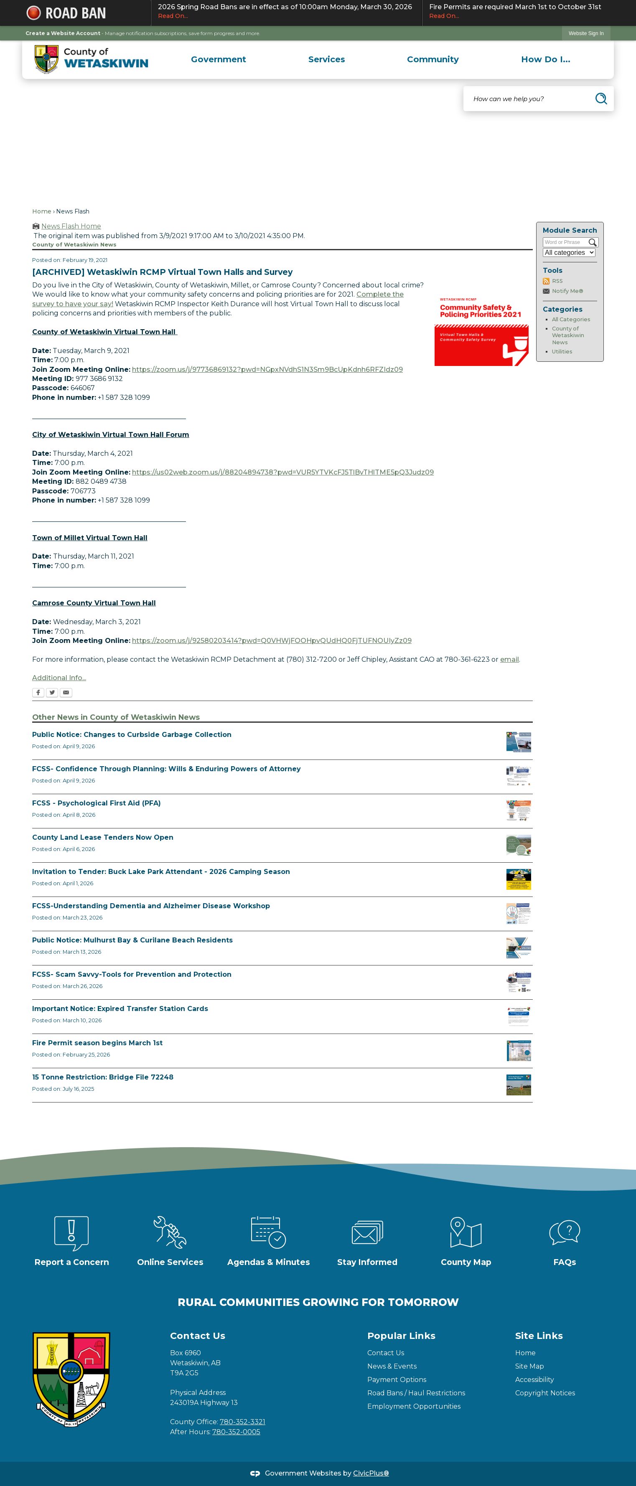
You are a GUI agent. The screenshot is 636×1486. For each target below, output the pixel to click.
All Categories (571, 319)
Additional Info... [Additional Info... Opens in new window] (59, 678)
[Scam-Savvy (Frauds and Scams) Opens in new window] (519, 982)
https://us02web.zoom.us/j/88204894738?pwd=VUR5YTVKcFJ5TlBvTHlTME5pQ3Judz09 (283, 472)
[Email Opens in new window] (66, 693)
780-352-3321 (242, 1422)
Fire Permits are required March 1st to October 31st (516, 11)
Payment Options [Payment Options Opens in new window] (396, 1380)
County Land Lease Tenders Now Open (102, 837)
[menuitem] (218, 59)
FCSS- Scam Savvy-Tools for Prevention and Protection (132, 974)
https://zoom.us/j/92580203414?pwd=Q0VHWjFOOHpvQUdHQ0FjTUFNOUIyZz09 (272, 641)
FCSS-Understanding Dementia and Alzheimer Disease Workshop (151, 906)
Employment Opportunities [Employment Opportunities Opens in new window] (413, 1406)
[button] (601, 98)
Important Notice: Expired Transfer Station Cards (120, 1009)
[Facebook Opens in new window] (38, 693)
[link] (586, 33)
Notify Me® (567, 291)
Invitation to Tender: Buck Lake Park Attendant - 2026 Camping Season (161, 872)
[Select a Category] (569, 252)
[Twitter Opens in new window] (52, 693)
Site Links (539, 1335)
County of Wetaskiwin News (568, 335)
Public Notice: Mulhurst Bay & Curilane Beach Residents (132, 940)
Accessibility (534, 1380)
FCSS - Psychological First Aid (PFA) (96, 803)
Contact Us (385, 1353)
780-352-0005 (236, 1432)
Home (41, 211)
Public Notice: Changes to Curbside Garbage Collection (132, 735)
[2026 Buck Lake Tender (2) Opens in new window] (519, 879)
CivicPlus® (371, 1473)
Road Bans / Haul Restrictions (416, 1393)
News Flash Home (71, 226)
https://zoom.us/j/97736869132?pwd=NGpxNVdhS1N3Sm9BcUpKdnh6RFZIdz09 (267, 369)
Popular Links (401, 1335)
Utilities (562, 351)
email (509, 659)
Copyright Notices (545, 1393)
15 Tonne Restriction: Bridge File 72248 (102, 1077)
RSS (557, 281)
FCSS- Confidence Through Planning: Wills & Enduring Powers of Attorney (166, 769)
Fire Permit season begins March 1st (97, 1043)
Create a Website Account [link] (62, 33)
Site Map (529, 1366)
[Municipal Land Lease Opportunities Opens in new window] (519, 845)
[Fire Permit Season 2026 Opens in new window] (519, 1051)
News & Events (392, 1366)
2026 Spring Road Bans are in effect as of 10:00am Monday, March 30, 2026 (286, 11)
